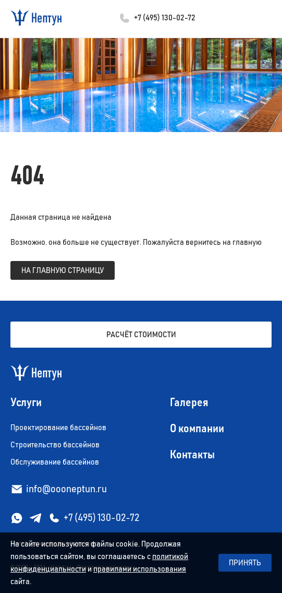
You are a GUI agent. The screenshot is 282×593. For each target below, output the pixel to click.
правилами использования (139, 569)
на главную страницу (62, 270)
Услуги (26, 403)
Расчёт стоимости (141, 334)
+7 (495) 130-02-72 (164, 18)
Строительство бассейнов (55, 445)
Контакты (192, 455)
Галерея (189, 403)
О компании (197, 429)
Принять (245, 563)
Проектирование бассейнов (58, 427)
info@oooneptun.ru (66, 489)
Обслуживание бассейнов (54, 462)
